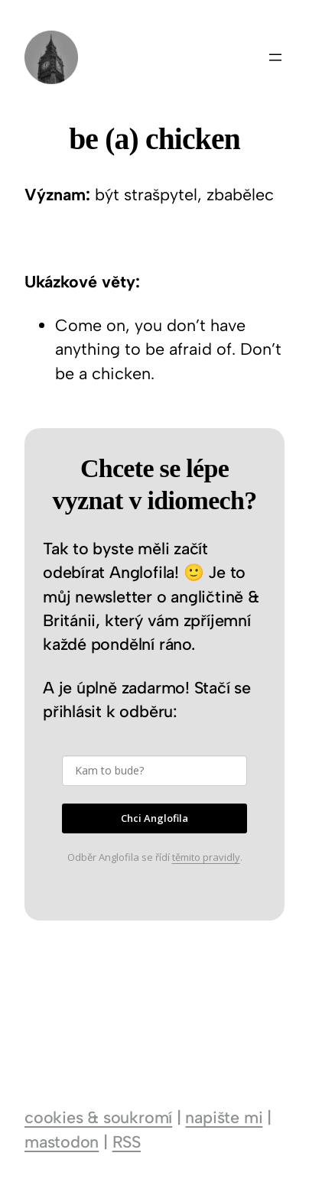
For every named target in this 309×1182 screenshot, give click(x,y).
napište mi (223, 1117)
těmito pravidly (206, 857)
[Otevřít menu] (275, 57)
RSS (126, 1141)
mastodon (61, 1141)
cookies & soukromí (98, 1117)
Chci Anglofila (154, 818)
